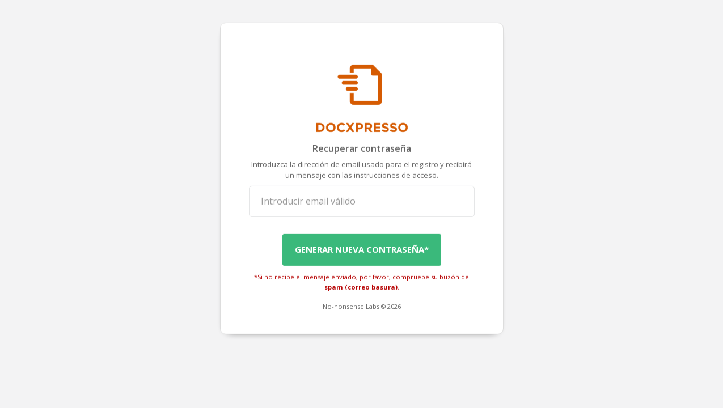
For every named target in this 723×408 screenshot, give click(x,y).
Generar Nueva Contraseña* (362, 249)
